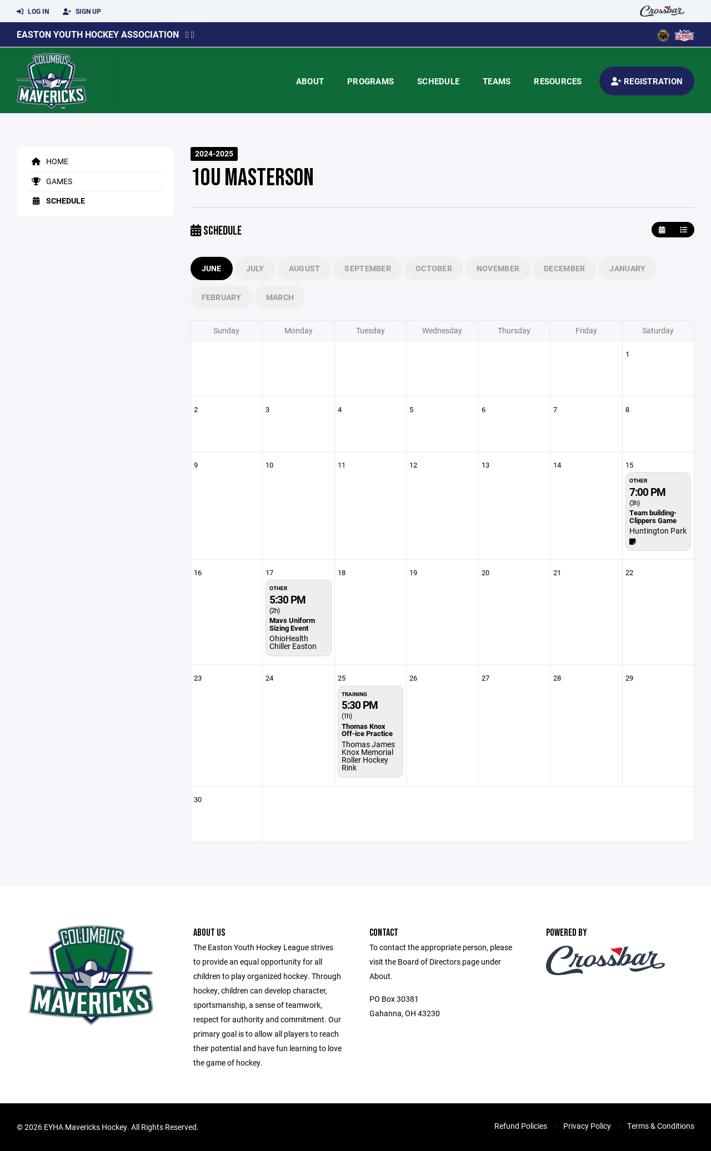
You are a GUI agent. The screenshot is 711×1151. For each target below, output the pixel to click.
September (367, 268)
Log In (33, 12)
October (433, 268)
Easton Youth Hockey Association (98, 34)
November (498, 268)
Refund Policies (520, 1125)
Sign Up (82, 12)
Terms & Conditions (660, 1125)
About (310, 81)
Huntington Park (658, 530)
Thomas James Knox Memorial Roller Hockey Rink (368, 756)
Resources (558, 81)
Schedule (438, 81)
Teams (496, 81)
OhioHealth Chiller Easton (293, 642)
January (627, 268)
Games (50, 181)
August (305, 268)
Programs (370, 81)
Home (48, 161)
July (255, 268)
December (564, 268)
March (280, 297)
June (212, 268)
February (222, 297)
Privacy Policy (587, 1125)
